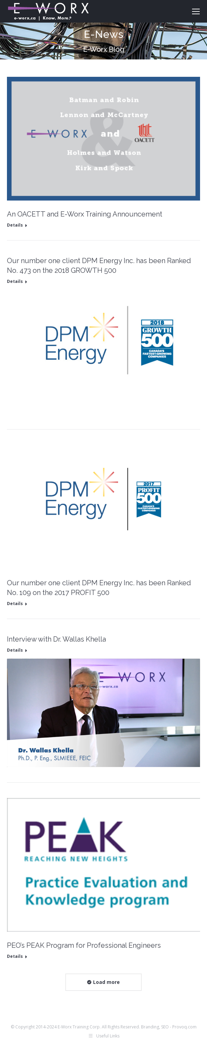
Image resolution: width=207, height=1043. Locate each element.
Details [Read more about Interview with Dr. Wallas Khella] (15, 650)
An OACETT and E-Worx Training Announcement (84, 214)
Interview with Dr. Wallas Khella (56, 639)
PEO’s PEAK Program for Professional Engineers (84, 945)
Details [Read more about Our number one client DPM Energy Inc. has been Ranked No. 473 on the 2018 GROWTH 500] (15, 281)
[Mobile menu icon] (196, 11)
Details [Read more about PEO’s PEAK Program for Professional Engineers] (15, 956)
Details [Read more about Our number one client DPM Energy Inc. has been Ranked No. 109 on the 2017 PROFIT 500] (15, 603)
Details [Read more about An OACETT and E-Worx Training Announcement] (15, 225)
